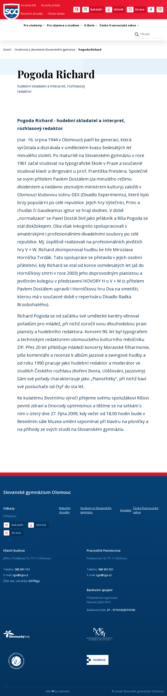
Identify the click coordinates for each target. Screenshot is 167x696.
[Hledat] (149, 34)
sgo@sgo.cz (20, 575)
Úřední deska (56, 13)
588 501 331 (105, 569)
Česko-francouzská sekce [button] (119, 25)
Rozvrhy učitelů (50, 5)
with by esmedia (57, 691)
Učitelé (114, 9)
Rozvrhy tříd (28, 5)
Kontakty (125, 510)
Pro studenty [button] (34, 25)
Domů (8, 49)
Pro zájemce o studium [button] (64, 25)
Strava (135, 9)
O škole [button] (90, 25)
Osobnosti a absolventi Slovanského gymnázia (46, 49)
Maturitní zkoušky (32, 13)
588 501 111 (22, 569)
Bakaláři (92, 9)
